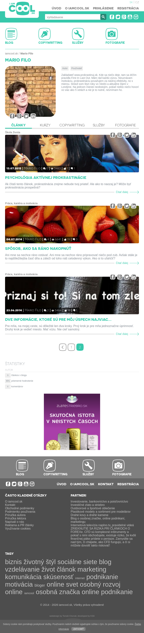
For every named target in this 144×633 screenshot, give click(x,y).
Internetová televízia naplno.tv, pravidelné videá (102, 525)
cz (137, 2)
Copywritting (72, 125)
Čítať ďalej (122, 192)
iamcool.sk (11, 53)
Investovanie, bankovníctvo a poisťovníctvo (99, 501)
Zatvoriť (78, 628)
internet (80, 578)
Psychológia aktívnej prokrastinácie (45, 177)
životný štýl (40, 561)
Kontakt (106, 484)
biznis (13, 561)
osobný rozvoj (100, 584)
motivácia (19, 584)
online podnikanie (107, 591)
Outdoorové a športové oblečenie (93, 508)
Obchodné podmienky (19, 508)
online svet (62, 584)
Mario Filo (32, 168)
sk (131, 2)
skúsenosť (58, 576)
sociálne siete (77, 561)
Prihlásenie (103, 8)
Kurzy (45, 125)
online (13, 591)
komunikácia (23, 576)
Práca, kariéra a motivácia (21, 203)
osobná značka (58, 591)
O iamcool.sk (77, 8)
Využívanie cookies (18, 528)
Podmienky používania (20, 511)
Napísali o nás (14, 521)
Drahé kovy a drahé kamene (89, 515)
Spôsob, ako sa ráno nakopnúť (38, 248)
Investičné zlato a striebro (88, 504)
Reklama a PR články (19, 525)
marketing (91, 569)
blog (105, 561)
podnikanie (102, 576)
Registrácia (128, 8)
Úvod (56, 8)
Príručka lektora (15, 518)
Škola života (12, 132)
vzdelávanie (22, 569)
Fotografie (125, 125)
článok (66, 569)
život (48, 569)
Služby (99, 125)
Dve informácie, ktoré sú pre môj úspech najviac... (58, 319)
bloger (39, 585)
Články (18, 125)
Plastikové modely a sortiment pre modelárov (100, 511)
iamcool (29, 593)
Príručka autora (15, 515)
